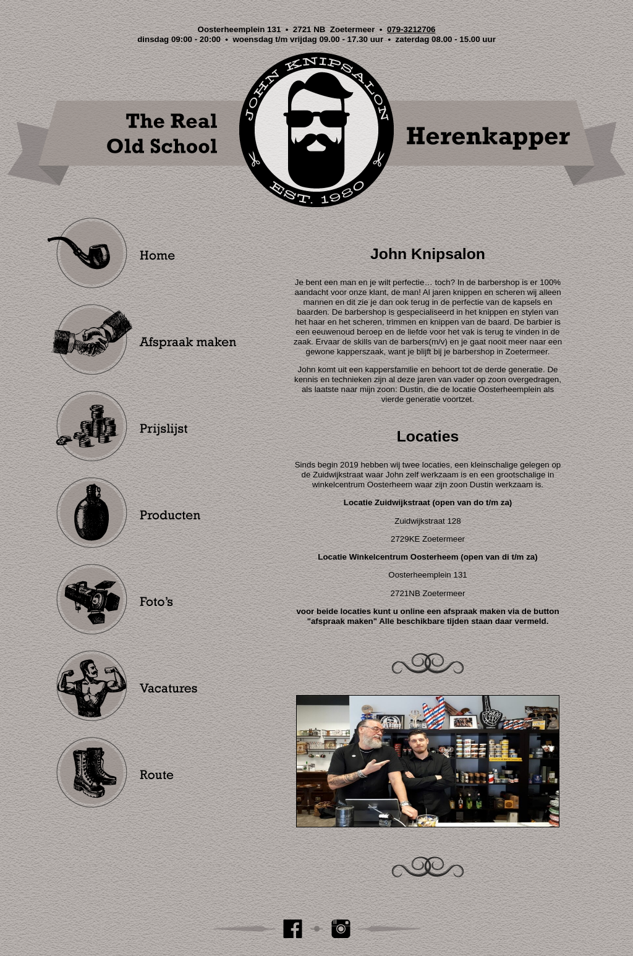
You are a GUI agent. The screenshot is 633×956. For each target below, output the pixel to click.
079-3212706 (411, 29)
